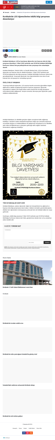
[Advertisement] (27, 107)
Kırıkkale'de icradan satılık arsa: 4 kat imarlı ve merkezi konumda (30, 7)
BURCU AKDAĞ (12, 57)
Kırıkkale (13, 12)
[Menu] (47, 2)
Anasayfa (6, 12)
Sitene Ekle (39, 428)
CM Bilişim (7, 437)
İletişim (25, 428)
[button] (45, 50)
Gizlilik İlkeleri (32, 428)
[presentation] (8, 7)
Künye (20, 428)
